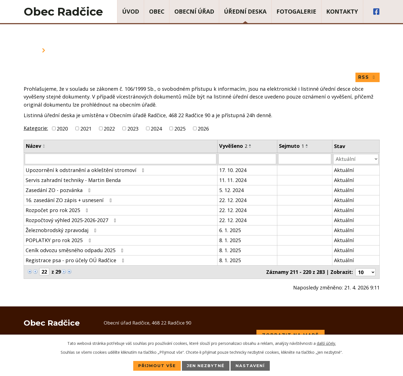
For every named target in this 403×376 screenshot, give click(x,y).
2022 (109, 128)
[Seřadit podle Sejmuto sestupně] (307, 147)
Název (33, 146)
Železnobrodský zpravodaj (62, 230)
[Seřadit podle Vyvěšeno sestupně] (250, 147)
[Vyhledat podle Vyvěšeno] (247, 159)
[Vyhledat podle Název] (121, 159)
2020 (62, 128)
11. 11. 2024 (232, 180)
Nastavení (250, 365)
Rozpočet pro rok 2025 (58, 210)
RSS (367, 77)
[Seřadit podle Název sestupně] (44, 147)
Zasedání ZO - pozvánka (59, 190)
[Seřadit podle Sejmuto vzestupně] (307, 145)
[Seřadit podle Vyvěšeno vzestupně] (250, 145)
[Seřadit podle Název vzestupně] (44, 145)
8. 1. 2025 (230, 240)
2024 (156, 128)
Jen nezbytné (206, 365)
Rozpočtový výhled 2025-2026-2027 (72, 220)
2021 (86, 128)
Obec (156, 11)
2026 (203, 128)
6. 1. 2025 (230, 230)
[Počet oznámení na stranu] (365, 272)
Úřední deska (245, 11)
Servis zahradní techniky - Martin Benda (73, 180)
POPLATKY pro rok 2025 (59, 240)
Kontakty (342, 11)
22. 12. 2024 (232, 200)
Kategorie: (36, 128)
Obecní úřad (194, 11)
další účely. (326, 343)
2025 (180, 128)
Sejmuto (291, 146)
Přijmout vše (157, 365)
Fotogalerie (296, 11)
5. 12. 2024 (231, 190)
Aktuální (344, 170)
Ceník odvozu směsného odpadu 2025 (76, 250)
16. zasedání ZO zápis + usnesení (70, 200)
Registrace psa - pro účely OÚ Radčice (76, 260)
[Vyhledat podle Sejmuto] (304, 159)
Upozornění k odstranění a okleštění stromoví (86, 170)
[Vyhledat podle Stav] (356, 159)
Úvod (130, 11)
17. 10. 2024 (232, 170)
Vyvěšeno (233, 146)
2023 (133, 128)
